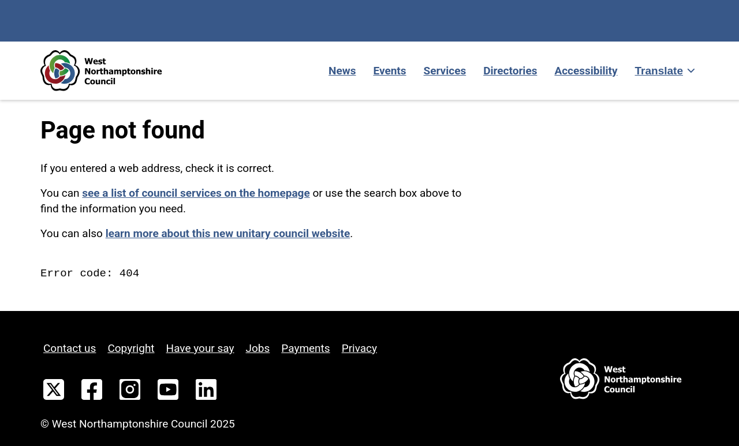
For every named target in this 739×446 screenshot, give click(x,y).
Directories (510, 70)
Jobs (258, 348)
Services (445, 70)
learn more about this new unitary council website (228, 233)
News (342, 70)
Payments (305, 348)
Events (389, 70)
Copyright (130, 348)
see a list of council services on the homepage (195, 193)
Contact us (69, 348)
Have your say (200, 348)
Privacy (359, 348)
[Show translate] (664, 71)
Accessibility (585, 70)
